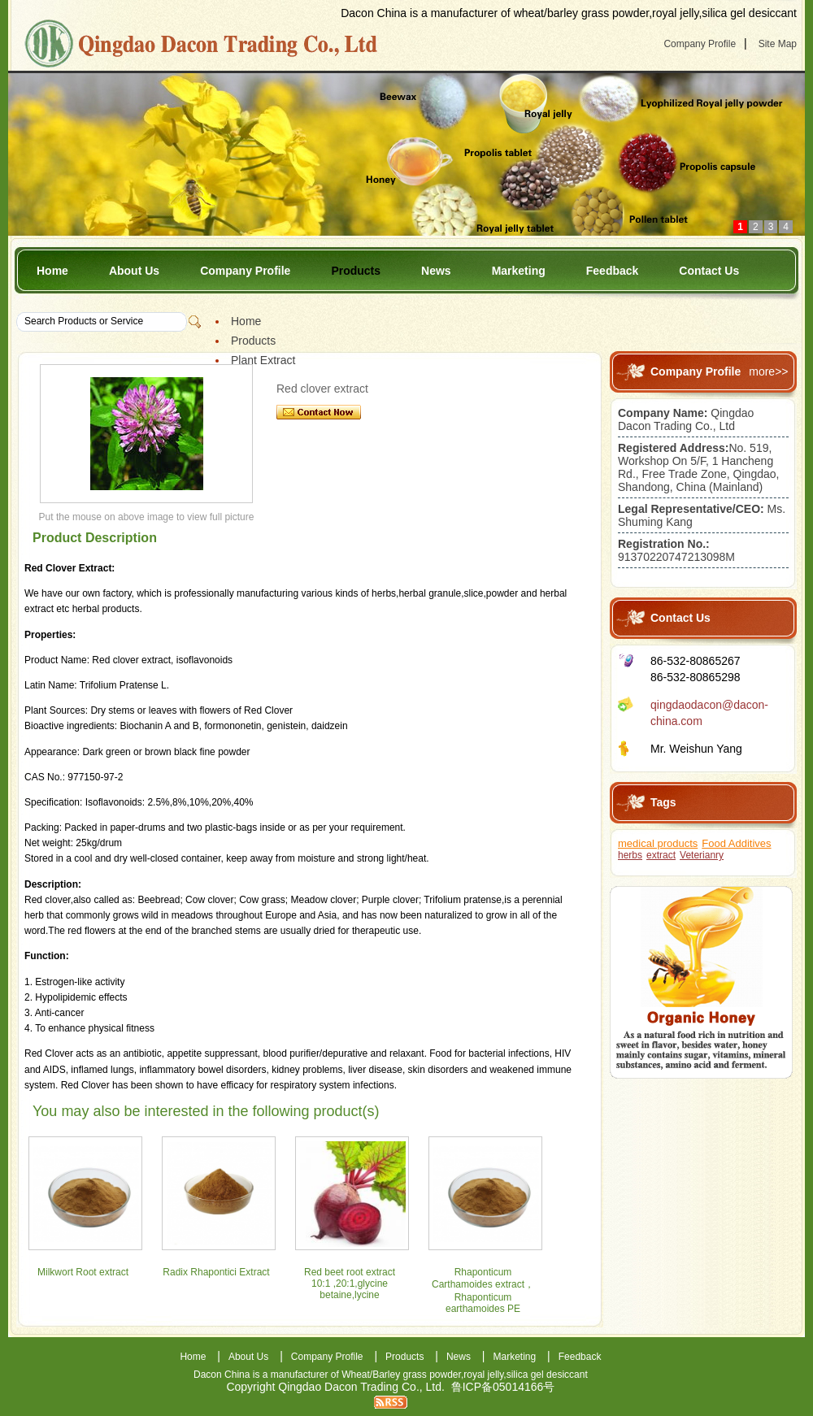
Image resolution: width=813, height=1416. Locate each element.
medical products (658, 843)
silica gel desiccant (547, 1374)
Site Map (778, 44)
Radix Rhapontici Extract (216, 1272)
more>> (768, 371)
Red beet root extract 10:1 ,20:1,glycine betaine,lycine (349, 1283)
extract (661, 855)
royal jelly (483, 1374)
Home (52, 270)
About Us (134, 270)
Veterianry (702, 855)
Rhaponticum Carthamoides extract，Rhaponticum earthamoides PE (483, 1290)
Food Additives (736, 843)
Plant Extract (263, 360)
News (436, 270)
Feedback (612, 270)
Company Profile (699, 44)
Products (355, 270)
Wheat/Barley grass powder (401, 1374)
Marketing (519, 270)
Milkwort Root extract (82, 1272)
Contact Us (709, 270)
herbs (630, 855)
